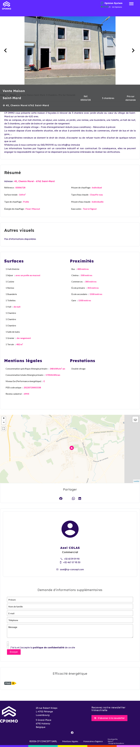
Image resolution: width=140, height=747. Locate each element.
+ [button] (4, 418)
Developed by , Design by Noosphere (116, 741)
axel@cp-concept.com (72, 569)
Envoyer (14, 652)
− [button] (4, 423)
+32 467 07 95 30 (71, 562)
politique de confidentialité (48, 647)
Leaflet (136, 481)
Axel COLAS (70, 548)
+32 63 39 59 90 (72, 558)
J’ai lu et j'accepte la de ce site (42, 647)
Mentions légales (70, 741)
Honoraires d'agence (93, 741)
